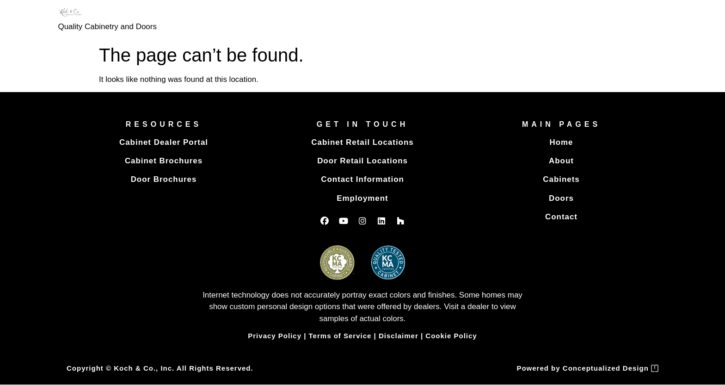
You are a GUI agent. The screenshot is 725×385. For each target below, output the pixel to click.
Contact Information (363, 179)
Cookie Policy (451, 336)
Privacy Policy (274, 336)
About (561, 160)
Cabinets (561, 179)
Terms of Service (340, 336)
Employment (362, 198)
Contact (561, 216)
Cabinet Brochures (163, 160)
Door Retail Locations (362, 160)
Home (561, 142)
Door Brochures (163, 179)
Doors (561, 198)
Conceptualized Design (610, 369)
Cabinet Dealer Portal (164, 142)
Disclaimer (398, 336)
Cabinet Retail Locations (362, 142)
